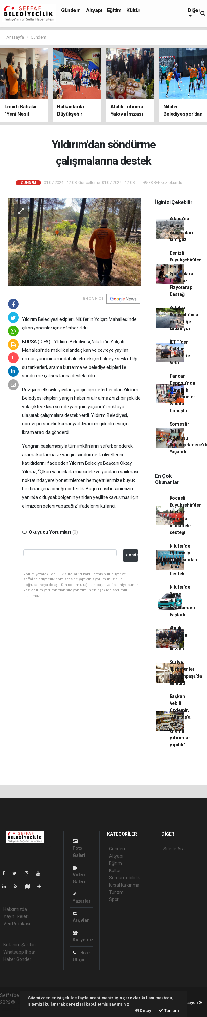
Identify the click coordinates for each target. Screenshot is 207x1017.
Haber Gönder (17, 959)
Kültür (133, 10)
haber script (12, 1009)
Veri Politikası (16, 923)
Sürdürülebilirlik (124, 877)
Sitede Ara (174, 848)
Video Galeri (79, 875)
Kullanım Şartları (19, 944)
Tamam (169, 1010)
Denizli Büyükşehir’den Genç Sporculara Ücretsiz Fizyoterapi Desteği (186, 273)
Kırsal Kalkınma (124, 885)
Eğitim (114, 10)
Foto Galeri (79, 848)
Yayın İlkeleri (15, 916)
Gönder (132, 555)
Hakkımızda (15, 909)
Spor (114, 899)
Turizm (116, 892)
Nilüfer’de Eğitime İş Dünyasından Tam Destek (183, 559)
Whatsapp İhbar (19, 952)
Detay (143, 1010)
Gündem (71, 10)
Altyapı (94, 10)
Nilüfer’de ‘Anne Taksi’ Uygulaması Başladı (182, 600)
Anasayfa (15, 37)
